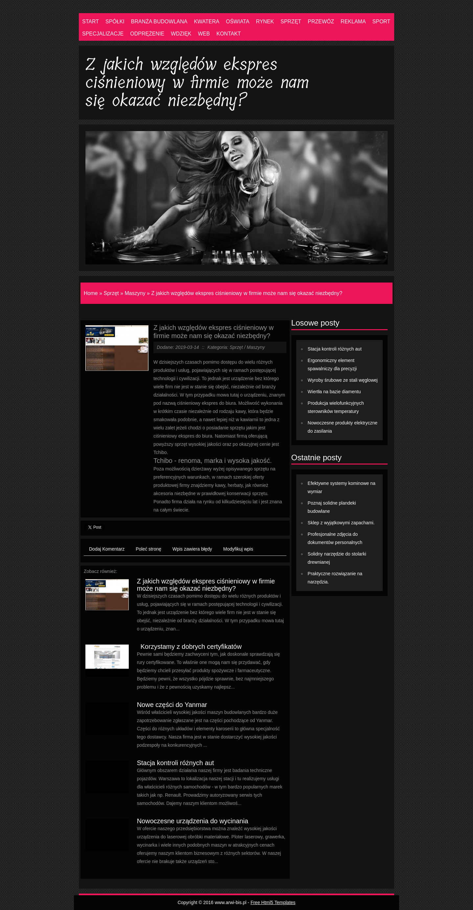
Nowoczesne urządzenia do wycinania (192, 821)
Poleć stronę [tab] (148, 549)
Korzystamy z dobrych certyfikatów (189, 646)
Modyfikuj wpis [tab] (238, 549)
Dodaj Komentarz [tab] (106, 549)
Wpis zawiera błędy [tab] (192, 549)
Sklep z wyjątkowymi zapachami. (341, 522)
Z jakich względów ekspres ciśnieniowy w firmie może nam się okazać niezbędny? (246, 293)
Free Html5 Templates (273, 902)
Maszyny (135, 293)
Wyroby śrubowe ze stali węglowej (343, 380)
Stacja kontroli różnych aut (175, 762)
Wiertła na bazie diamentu (334, 391)
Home (91, 293)
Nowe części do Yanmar (172, 704)
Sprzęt (111, 293)
